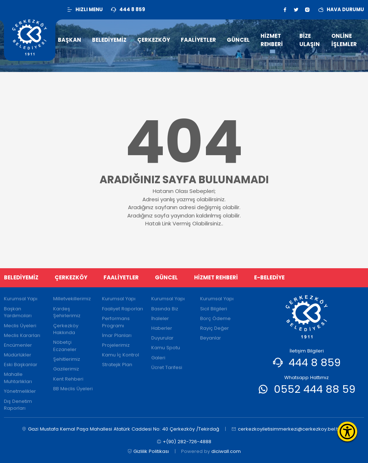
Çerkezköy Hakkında (65, 329)
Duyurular (162, 337)
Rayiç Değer (214, 328)
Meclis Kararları (22, 335)
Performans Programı (116, 322)
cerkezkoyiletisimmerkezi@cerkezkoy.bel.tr (285, 429)
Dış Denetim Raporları (18, 405)
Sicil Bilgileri (213, 308)
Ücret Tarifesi (166, 367)
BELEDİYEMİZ (21, 277)
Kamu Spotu (165, 347)
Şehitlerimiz (66, 359)
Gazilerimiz (66, 368)
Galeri (158, 357)
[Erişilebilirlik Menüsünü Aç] (347, 431)
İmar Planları (117, 335)
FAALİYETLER (121, 277)
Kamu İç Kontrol (120, 354)
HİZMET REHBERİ (216, 277)
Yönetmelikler (20, 391)
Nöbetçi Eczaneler (65, 346)
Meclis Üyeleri (20, 325)
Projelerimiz (116, 345)
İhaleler (160, 318)
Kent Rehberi (68, 379)
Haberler (161, 328)
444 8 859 (315, 362)
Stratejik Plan (117, 364)
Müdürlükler (17, 354)
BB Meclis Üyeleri (73, 388)
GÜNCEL (166, 277)
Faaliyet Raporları (122, 308)
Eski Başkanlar (20, 364)
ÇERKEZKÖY (71, 277)
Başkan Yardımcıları (18, 312)
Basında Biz (164, 308)
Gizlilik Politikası (148, 451)
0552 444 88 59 (314, 389)
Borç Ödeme (215, 318)
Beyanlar (210, 337)
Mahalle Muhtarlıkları (18, 378)
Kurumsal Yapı (20, 298)
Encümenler (18, 345)
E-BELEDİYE (269, 277)
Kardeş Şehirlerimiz (66, 312)
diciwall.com (226, 451)
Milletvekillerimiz (72, 298)
